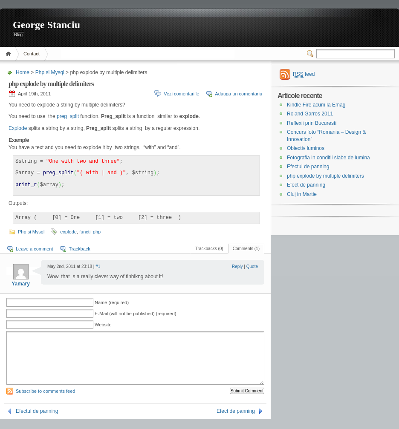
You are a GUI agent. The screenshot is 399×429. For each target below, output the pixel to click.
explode (68, 231)
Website (103, 324)
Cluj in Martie (302, 194)
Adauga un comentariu (238, 93)
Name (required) (112, 302)
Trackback (79, 248)
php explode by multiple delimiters (325, 176)
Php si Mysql (49, 72)
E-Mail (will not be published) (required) (135, 313)
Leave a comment (34, 248)
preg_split (67, 116)
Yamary (21, 284)
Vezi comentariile (181, 93)
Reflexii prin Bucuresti (311, 123)
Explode (18, 128)
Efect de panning (236, 421)
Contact (31, 53)
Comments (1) (246, 248)
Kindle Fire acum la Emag (316, 105)
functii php (90, 231)
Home (9, 53)
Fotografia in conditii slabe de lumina (328, 158)
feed (304, 74)
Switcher (311, 53)
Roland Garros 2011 (310, 114)
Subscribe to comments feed (45, 401)
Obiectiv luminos (305, 148)
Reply (237, 266)
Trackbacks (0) (209, 248)
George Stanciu (46, 24)
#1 (97, 266)
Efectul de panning (37, 421)
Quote (252, 266)
